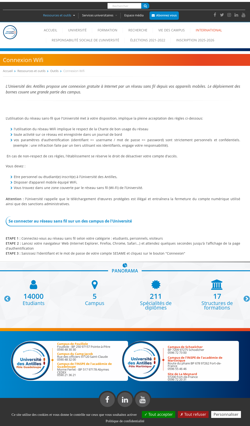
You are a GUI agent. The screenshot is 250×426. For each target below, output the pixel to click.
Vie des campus (171, 30)
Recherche (137, 30)
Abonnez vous (166, 15)
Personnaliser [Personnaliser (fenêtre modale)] (226, 414)
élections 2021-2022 (147, 40)
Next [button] (244, 297)
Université (77, 30)
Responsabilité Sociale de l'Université (85, 40)
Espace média (134, 15)
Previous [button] (5, 297)
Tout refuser (193, 414)
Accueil (50, 30)
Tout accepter (158, 414)
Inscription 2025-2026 (195, 40)
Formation (107, 30)
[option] (33, 292)
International (209, 30)
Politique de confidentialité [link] (125, 421)
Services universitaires (99, 15)
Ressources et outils (59, 15)
